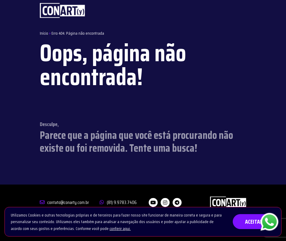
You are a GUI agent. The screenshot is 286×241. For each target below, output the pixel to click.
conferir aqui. (120, 228)
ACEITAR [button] (254, 221)
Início (44, 33)
